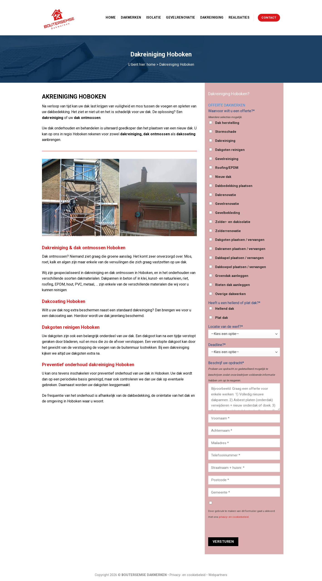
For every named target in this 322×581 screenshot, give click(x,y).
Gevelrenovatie (180, 17)
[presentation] (242, 528)
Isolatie (153, 17)
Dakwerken (131, 17)
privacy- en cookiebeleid (234, 517)
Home (111, 17)
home (151, 64)
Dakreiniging (211, 17)
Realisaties (239, 17)
